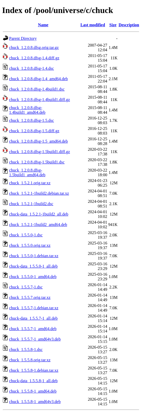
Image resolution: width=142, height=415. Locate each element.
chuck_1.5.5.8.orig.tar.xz (29, 360)
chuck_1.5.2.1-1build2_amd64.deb (38, 224)
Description (129, 25)
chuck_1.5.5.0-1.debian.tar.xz (33, 256)
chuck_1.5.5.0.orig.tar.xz (29, 245)
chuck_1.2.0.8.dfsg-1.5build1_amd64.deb (27, 172)
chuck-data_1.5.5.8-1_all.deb (33, 381)
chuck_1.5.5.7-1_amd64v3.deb (35, 339)
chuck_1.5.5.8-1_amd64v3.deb (35, 401)
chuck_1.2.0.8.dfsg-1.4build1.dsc (36, 89)
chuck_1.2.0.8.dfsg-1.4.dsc (31, 68)
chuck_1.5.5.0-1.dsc (26, 235)
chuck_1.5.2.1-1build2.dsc (31, 204)
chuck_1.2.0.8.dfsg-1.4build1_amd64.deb (27, 110)
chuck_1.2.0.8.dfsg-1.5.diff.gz (34, 131)
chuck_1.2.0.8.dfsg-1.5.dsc (31, 120)
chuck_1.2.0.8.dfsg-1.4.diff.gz (34, 58)
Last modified (92, 25)
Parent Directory (23, 38)
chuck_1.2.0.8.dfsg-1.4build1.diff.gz (39, 99)
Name (43, 25)
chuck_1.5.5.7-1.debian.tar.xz (33, 308)
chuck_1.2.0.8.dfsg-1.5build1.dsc (36, 162)
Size (113, 25)
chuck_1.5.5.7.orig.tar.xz (29, 297)
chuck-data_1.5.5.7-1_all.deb (33, 318)
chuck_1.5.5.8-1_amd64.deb (32, 391)
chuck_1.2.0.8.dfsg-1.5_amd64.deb (38, 141)
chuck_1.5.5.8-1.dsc (26, 349)
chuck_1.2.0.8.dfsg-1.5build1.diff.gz (39, 151)
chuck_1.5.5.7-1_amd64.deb (32, 328)
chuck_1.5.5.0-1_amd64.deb (32, 276)
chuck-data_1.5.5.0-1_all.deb (33, 266)
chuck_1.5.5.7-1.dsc (26, 287)
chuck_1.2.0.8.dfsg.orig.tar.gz (34, 47)
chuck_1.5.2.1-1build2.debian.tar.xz (39, 193)
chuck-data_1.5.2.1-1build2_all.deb (38, 214)
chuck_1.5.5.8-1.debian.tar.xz (33, 370)
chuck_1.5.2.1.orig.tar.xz (29, 183)
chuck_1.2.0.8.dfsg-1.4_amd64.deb (38, 79)
